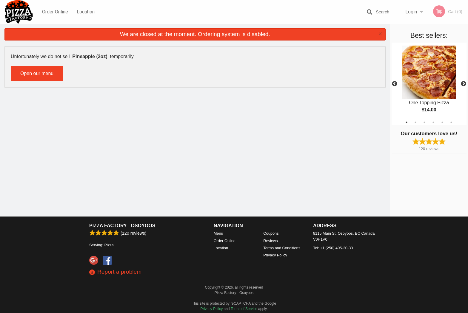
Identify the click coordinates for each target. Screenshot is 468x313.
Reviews (270, 241)
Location (86, 12)
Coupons (270, 233)
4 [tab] (433, 122)
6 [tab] (451, 122)
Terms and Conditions (281, 248)
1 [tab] (407, 122)
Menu (218, 233)
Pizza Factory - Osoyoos (122, 225)
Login (411, 12)
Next (464, 84)
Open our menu (36, 73)
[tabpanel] (429, 84)
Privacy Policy (275, 255)
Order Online (55, 12)
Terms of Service (244, 309)
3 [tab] (424, 122)
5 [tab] (442, 122)
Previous (395, 84)
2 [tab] (415, 122)
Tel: (333, 248)
